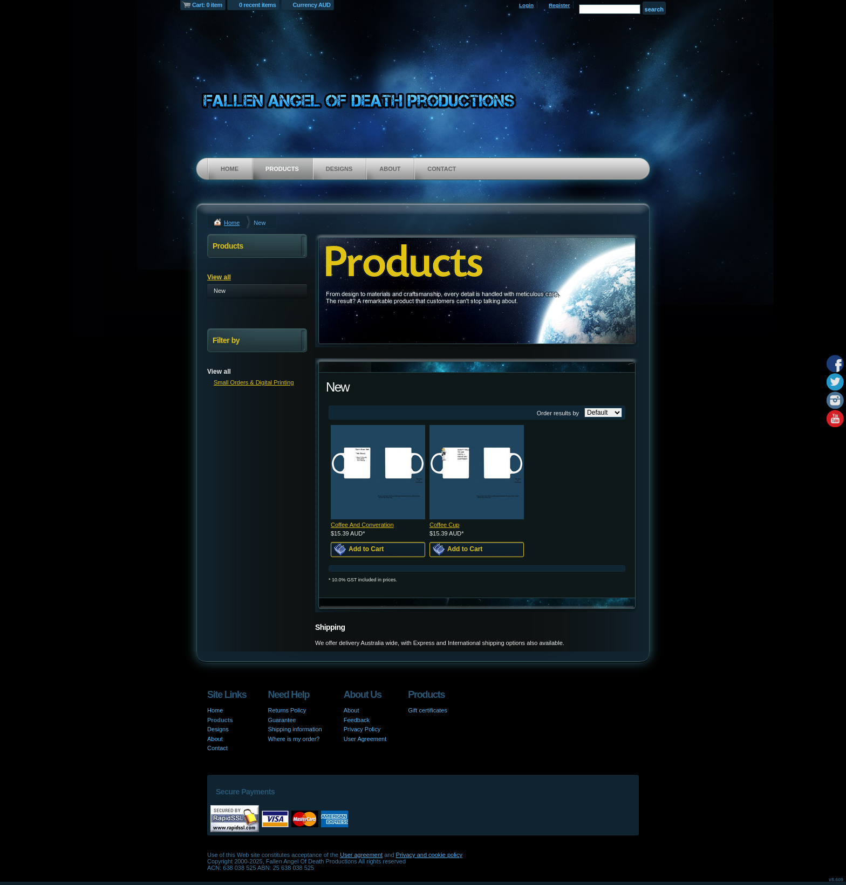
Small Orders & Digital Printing (254, 382)
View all (219, 277)
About (389, 169)
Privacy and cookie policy (429, 855)
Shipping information (295, 729)
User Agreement (365, 739)
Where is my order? (293, 739)
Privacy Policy (362, 729)
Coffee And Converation (362, 525)
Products (282, 169)
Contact (441, 169)
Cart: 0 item (207, 5)
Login (526, 5)
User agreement (361, 855)
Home (229, 169)
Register (559, 5)
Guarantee (282, 720)
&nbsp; (378, 472)
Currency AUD (312, 5)
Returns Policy (287, 710)
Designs (339, 169)
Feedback (357, 720)
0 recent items (257, 5)
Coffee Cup (444, 525)
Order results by (558, 413)
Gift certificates (427, 710)
